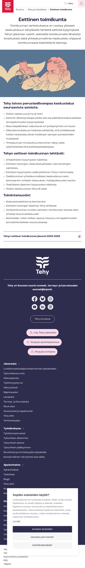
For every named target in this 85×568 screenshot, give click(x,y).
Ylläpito (7, 564)
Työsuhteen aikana (14, 443)
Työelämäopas (13, 428)
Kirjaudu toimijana (45, 352)
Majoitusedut (11, 392)
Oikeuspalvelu (11, 378)
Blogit (7, 479)
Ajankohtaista (12, 465)
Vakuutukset (11, 388)
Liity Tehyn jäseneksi (45, 333)
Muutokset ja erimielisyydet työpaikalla (25, 452)
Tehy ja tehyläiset (37, 10)
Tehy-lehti (9, 416)
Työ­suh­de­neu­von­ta (14, 373)
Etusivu (20, 10)
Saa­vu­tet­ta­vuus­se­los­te (16, 557)
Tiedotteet (9, 474)
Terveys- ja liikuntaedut (16, 402)
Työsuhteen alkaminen (16, 438)
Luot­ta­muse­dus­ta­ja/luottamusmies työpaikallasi (30, 369)
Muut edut (9, 406)
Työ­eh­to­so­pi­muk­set (14, 433)
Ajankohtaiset (11, 470)
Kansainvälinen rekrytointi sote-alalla (24, 457)
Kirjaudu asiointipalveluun (45, 342)
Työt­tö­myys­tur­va (13, 383)
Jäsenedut (10, 364)
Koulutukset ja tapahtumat (18, 411)
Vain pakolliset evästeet (42, 537)
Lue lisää (16, 521)
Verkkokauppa (12, 421)
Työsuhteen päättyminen (17, 448)
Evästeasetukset (42, 545)
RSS (6, 560)
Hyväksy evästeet (42, 529)
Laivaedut (9, 397)
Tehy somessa (42, 319)
